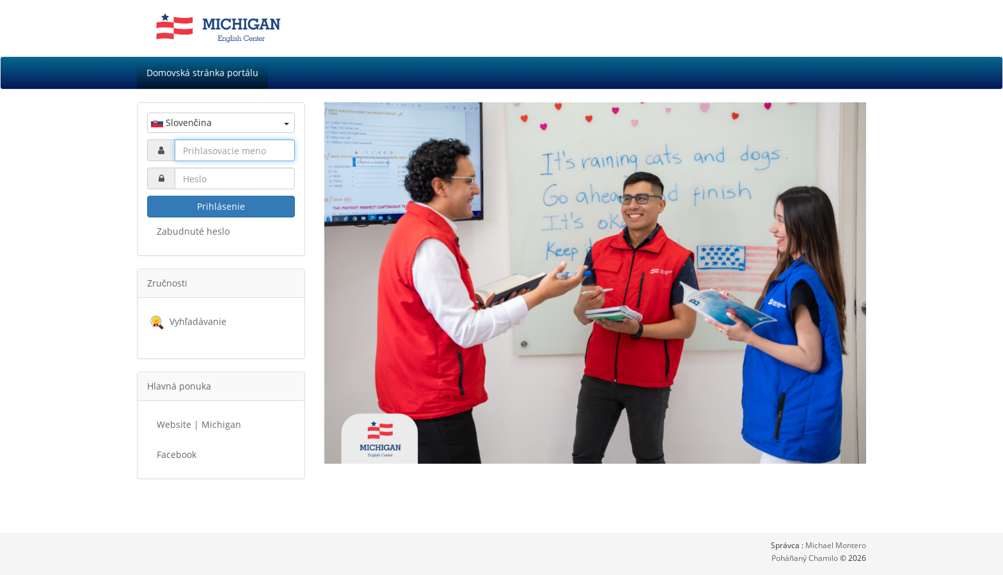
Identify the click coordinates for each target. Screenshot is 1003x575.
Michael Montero (835, 545)
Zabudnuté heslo (193, 231)
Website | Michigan (199, 424)
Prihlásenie (221, 206)
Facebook (176, 454)
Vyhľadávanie (198, 321)
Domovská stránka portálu (202, 73)
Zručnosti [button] (167, 283)
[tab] (221, 283)
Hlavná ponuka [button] (179, 386)
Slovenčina (220, 122)
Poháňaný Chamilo (805, 558)
